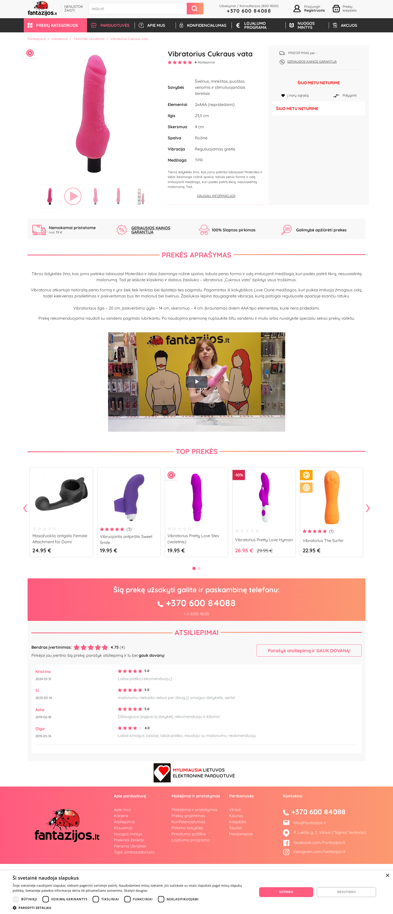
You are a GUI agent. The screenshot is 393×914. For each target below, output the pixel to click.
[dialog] (196, 892)
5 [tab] (141, 196)
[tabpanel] (96, 114)
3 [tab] (96, 196)
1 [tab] (50, 196)
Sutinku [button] (286, 892)
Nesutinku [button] (346, 892)
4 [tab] (118, 196)
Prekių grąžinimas (188, 865)
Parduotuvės (241, 845)
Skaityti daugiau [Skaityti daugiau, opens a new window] (136, 890)
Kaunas (236, 865)
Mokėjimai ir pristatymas (195, 859)
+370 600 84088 (249, 11)
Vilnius (235, 859)
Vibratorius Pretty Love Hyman (264, 589)
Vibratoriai (59, 39)
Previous (25, 558)
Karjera (121, 865)
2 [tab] (73, 196)
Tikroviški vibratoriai (89, 39)
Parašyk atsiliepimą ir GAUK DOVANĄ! (309, 700)
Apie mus (122, 859)
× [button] (387, 876)
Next (367, 558)
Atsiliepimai (197, 682)
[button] (55, 25)
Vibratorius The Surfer (323, 590)
